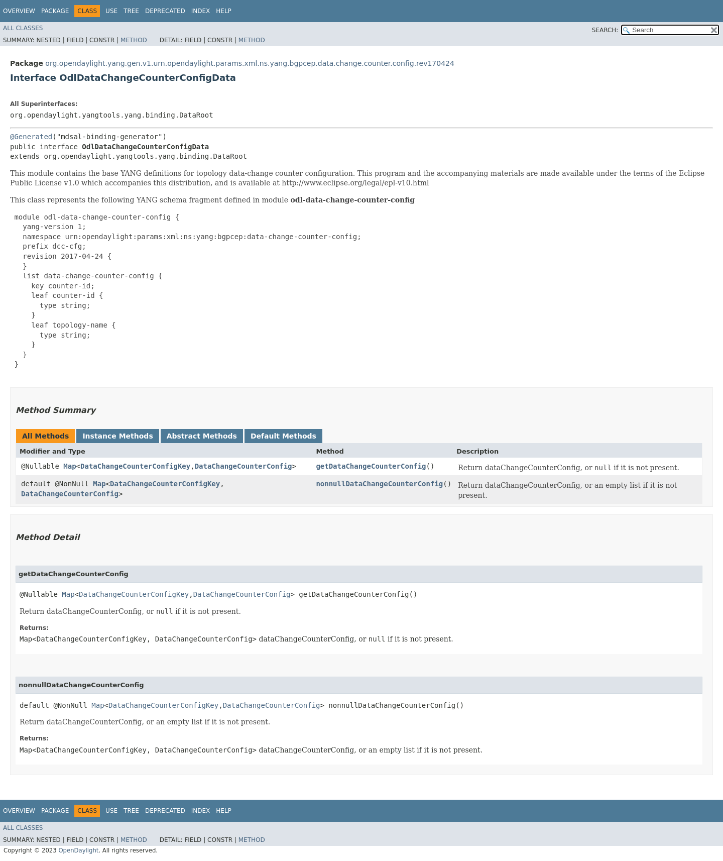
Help (223, 11)
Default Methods (283, 436)
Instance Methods (117, 436)
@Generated (31, 137)
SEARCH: (605, 30)
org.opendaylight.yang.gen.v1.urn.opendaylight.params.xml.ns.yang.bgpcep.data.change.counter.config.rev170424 (249, 63)
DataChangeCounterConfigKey (135, 466)
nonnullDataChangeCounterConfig (379, 484)
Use (111, 11)
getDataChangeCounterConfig (371, 466)
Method (133, 40)
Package (55, 11)
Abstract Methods (202, 436)
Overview (19, 11)
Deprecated (165, 11)
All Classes (23, 28)
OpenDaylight (78, 850)
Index (200, 11)
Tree (131, 11)
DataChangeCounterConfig (243, 466)
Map (69, 466)
